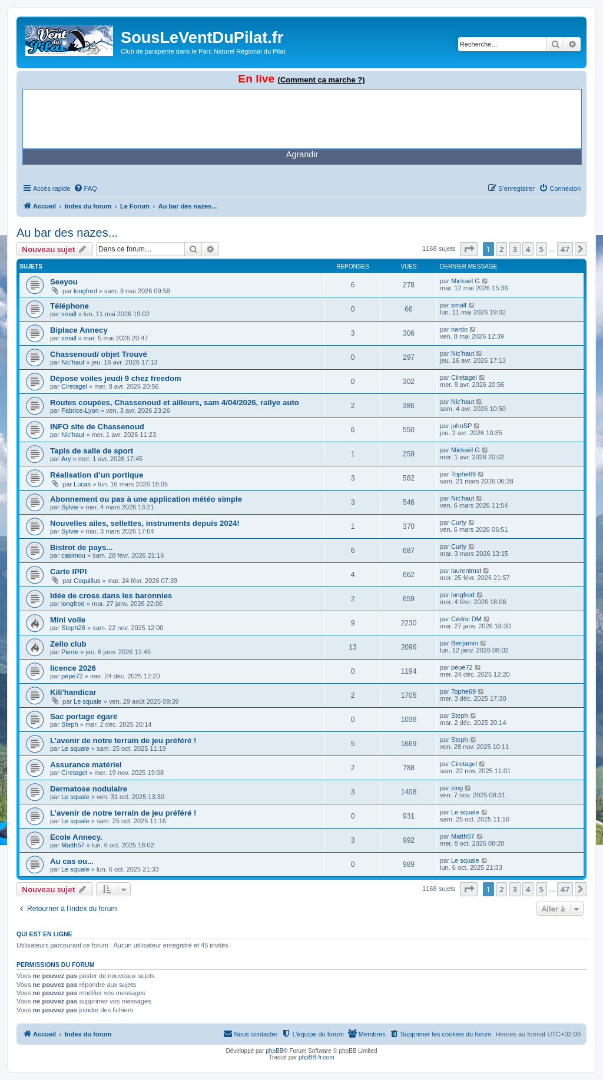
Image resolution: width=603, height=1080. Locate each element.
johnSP (461, 425)
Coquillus (87, 580)
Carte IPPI (68, 571)
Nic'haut (72, 362)
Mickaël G (465, 280)
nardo (459, 329)
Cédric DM (466, 618)
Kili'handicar (73, 692)
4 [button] (528, 249)
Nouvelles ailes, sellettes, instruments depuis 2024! (145, 523)
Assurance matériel (86, 764)
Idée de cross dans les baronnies (111, 595)
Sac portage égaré (83, 716)
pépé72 (72, 676)
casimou (73, 555)
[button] (469, 249)
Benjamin (464, 643)
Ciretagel (74, 386)
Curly (458, 522)
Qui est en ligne (44, 933)
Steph (69, 724)
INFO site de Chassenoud (97, 426)
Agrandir (302, 154)
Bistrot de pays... (81, 547)
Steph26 (73, 627)
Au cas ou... (72, 861)
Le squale (88, 701)
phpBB (274, 1051)
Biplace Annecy (79, 330)
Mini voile (67, 619)
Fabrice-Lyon (80, 410)
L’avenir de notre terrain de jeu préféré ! (123, 740)
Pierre (69, 651)
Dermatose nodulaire (88, 788)
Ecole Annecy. (76, 837)
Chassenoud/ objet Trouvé (98, 354)
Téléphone (69, 306)
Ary (66, 458)
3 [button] (515, 249)
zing (457, 787)
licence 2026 (73, 668)
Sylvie (69, 507)
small (69, 313)
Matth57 (73, 845)
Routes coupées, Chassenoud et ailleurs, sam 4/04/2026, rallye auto (174, 402)
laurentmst (466, 570)
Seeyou (64, 281)
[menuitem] (85, 188)
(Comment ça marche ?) (321, 79)
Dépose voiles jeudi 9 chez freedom (115, 378)
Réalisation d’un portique (96, 475)
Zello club (68, 644)
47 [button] (565, 249)
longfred (85, 290)
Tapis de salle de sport (91, 450)
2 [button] (501, 249)
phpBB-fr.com (316, 1057)
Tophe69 (463, 474)
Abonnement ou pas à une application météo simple (146, 499)
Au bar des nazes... (67, 232)
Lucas (82, 484)
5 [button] (541, 249)
